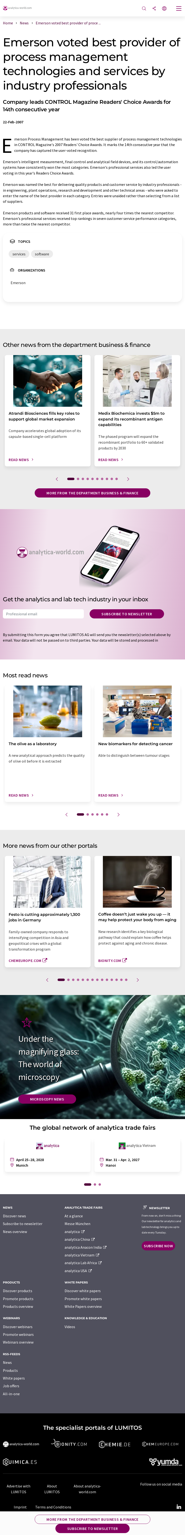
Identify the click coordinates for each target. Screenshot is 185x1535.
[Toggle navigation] (179, 9)
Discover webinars (18, 1326)
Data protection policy (46, 1514)
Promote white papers (83, 1298)
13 (121, 980)
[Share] (154, 9)
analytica (75, 1231)
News (7, 1362)
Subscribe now (158, 1245)
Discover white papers (83, 1290)
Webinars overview (18, 1342)
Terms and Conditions (53, 1507)
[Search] (144, 9)
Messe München (77, 1223)
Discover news (14, 1215)
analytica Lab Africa (83, 1262)
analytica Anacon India (86, 1247)
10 (116, 479)
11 (112, 980)
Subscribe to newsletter (126, 613)
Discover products (17, 1290)
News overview (15, 1231)
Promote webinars (18, 1334)
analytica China (80, 1239)
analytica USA (78, 1270)
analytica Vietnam (82, 1255)
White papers (14, 1378)
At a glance (74, 1215)
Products (10, 1370)
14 (126, 980)
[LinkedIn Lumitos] (178, 1507)
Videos (70, 1326)
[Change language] (164, 9)
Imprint (20, 1507)
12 (116, 980)
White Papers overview (83, 1306)
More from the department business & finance (92, 493)
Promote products (18, 1298)
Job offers (11, 1385)
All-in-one (11, 1393)
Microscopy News (47, 1099)
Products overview (18, 1306)
